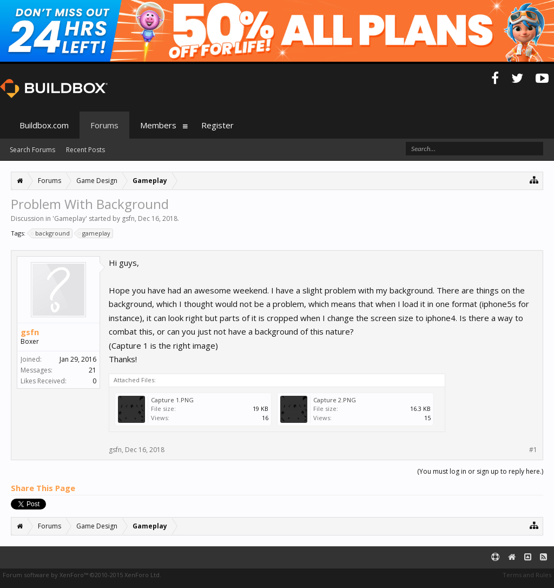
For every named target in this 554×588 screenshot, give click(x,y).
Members (158, 125)
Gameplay (69, 218)
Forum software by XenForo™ (82, 575)
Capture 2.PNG (334, 400)
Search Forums (32, 149)
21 (92, 370)
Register (217, 125)
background (51, 233)
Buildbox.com (44, 125)
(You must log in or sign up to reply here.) (480, 471)
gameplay (94, 233)
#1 (533, 450)
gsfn (128, 218)
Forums (104, 125)
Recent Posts (85, 149)
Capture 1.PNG (172, 400)
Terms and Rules (527, 575)
